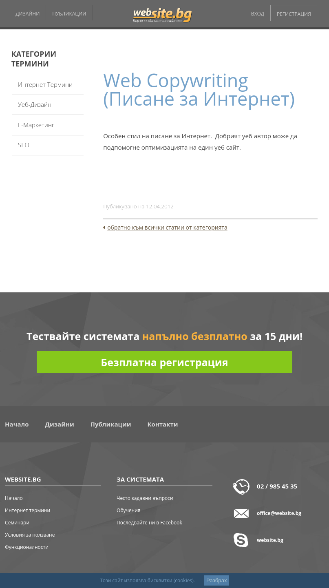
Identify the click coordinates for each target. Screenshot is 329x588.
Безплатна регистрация (164, 362)
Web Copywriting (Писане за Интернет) (199, 89)
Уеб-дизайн (34, 104)
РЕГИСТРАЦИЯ (294, 14)
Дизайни (59, 424)
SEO (23, 145)
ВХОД (257, 13)
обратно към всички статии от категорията (167, 227)
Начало (17, 424)
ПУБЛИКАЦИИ (69, 13)
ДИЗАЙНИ (27, 13)
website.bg (270, 540)
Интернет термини (45, 84)
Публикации (111, 424)
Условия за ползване (30, 534)
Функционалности (27, 547)
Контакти (163, 424)
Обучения (128, 510)
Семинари (17, 522)
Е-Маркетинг (36, 125)
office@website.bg (279, 513)
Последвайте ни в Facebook (149, 522)
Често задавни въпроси (145, 498)
